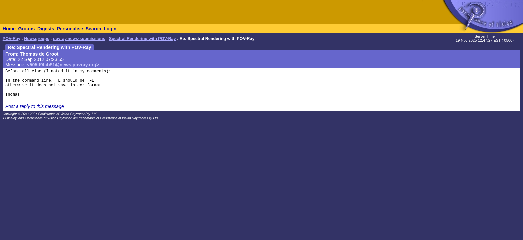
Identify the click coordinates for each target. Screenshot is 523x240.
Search (93, 28)
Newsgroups (36, 38)
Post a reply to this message (34, 106)
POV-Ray (11, 38)
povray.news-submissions (79, 38)
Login (110, 28)
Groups (26, 28)
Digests (45, 28)
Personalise (70, 28)
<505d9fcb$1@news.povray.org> (63, 64)
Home (9, 28)
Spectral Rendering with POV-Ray (142, 38)
